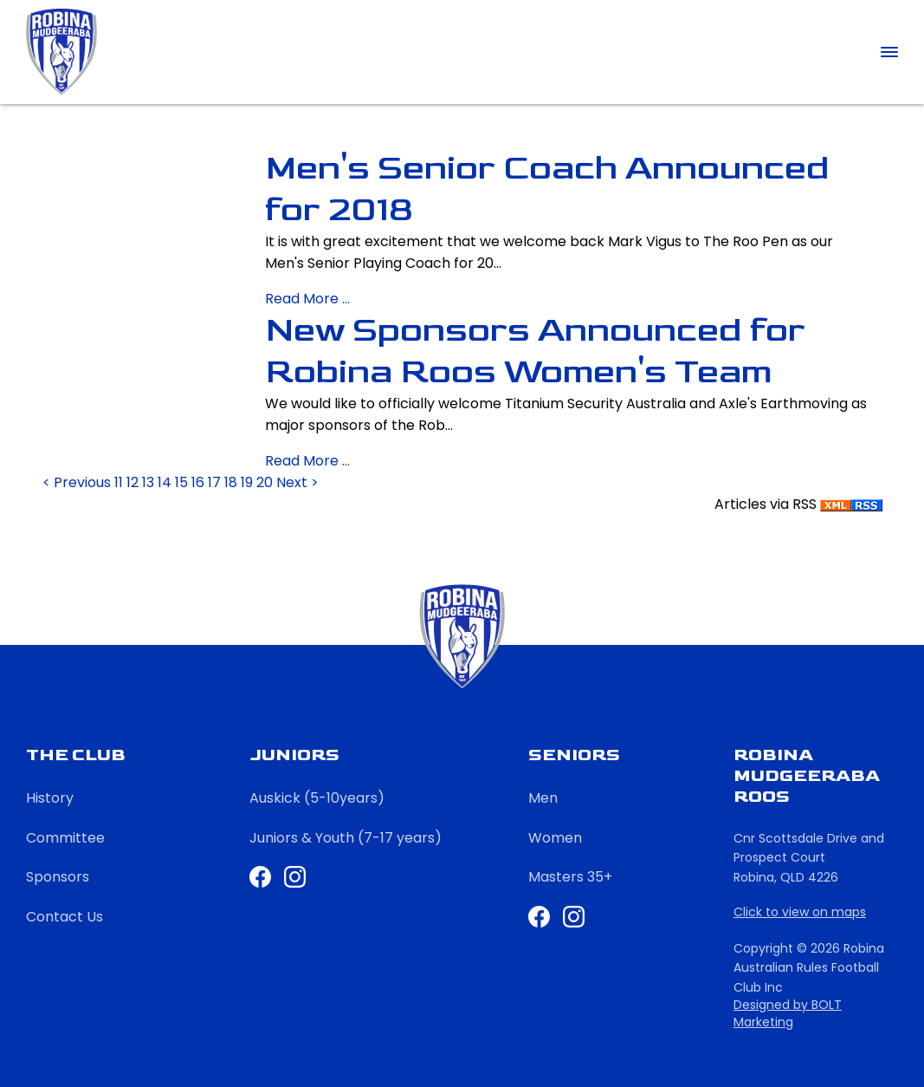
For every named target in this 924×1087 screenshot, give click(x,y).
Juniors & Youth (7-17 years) (345, 838)
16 (199, 482)
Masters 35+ (570, 877)
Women (555, 838)
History (50, 798)
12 (134, 482)
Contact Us (64, 917)
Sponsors (57, 877)
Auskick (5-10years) (316, 798)
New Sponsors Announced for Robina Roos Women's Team (535, 351)
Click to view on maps (799, 912)
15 (183, 482)
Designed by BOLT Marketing (787, 1014)
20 (266, 482)
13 (150, 482)
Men (543, 798)
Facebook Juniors (260, 877)
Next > (297, 482)
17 (216, 482)
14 (166, 482)
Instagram (574, 917)
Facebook (539, 917)
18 (232, 482)
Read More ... (307, 299)
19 (248, 482)
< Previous (78, 482)
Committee (65, 838)
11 (120, 482)
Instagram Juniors (295, 877)
